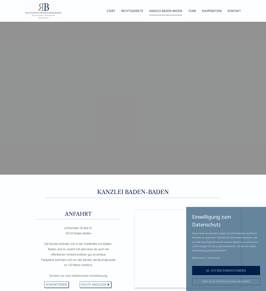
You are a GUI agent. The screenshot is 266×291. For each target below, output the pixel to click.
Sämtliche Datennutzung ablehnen (226, 281)
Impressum (214, 257)
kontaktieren (56, 285)
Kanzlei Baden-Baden (165, 11)
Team (192, 11)
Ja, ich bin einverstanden (226, 271)
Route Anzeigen (95, 285)
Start (111, 11)
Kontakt (234, 11)
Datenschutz (199, 257)
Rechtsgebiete (132, 11)
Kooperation (212, 11)
